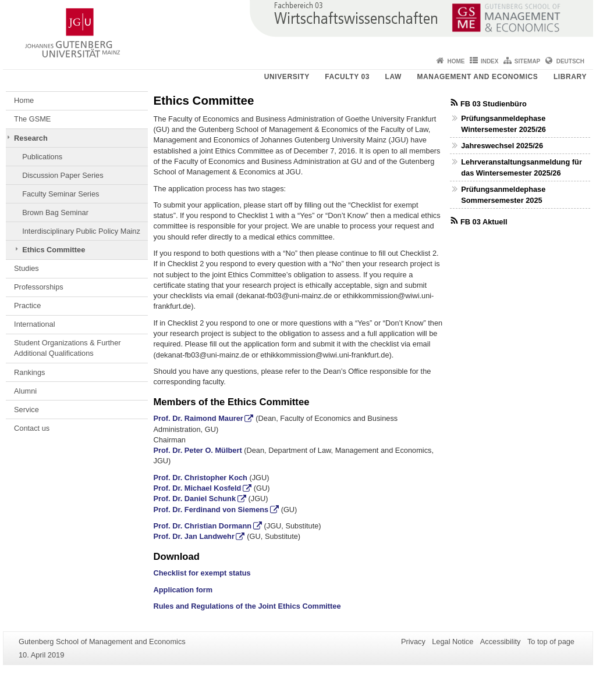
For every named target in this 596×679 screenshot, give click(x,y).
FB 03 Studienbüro (493, 103)
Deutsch (570, 61)
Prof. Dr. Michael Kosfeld (198, 488)
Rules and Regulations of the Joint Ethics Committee (247, 606)
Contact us (31, 428)
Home (456, 61)
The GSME (32, 119)
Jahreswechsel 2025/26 (502, 145)
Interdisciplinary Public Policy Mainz (81, 231)
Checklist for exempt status (202, 573)
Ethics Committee (53, 249)
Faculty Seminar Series (60, 194)
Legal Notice (452, 641)
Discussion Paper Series (62, 175)
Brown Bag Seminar (55, 212)
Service (26, 409)
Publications (42, 156)
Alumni (25, 391)
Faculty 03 (347, 77)
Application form (183, 589)
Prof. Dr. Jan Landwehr (194, 536)
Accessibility (500, 641)
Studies (26, 268)
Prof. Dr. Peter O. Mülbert (198, 450)
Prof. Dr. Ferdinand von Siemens (211, 509)
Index (490, 61)
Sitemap (527, 61)
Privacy (413, 641)
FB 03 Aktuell (484, 221)
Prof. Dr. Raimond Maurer (198, 418)
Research (31, 138)
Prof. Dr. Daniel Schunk (195, 498)
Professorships (38, 287)
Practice (27, 305)
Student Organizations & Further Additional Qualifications (67, 348)
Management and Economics (477, 77)
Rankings (29, 372)
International (34, 324)
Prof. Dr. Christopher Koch (200, 477)
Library (570, 77)
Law (393, 77)
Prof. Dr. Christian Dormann (203, 525)
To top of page (550, 641)
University (287, 77)
